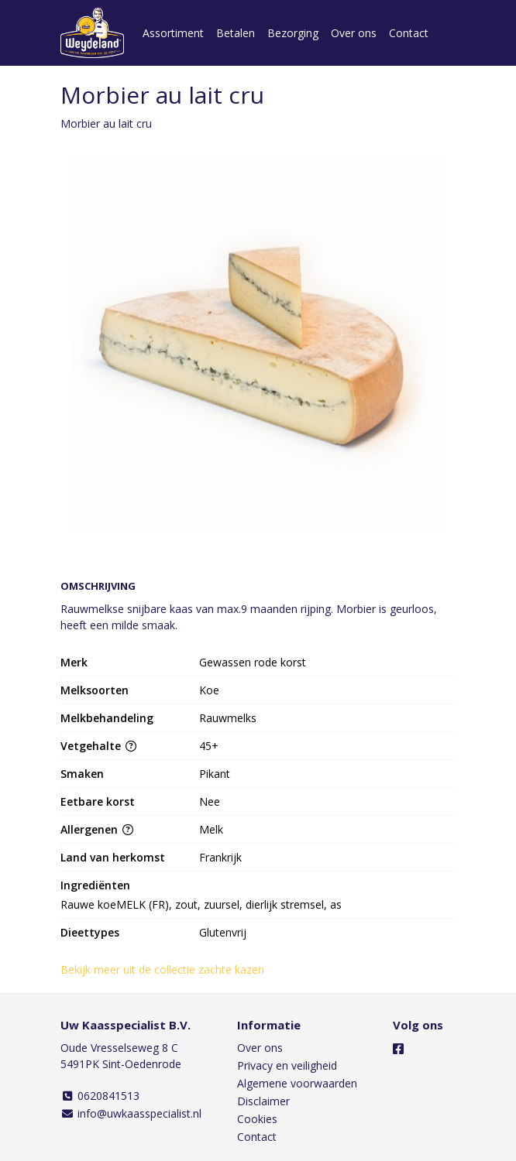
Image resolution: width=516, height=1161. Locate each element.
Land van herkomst (112, 857)
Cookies (257, 1118)
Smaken (82, 773)
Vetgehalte (98, 745)
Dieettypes (89, 932)
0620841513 (99, 1095)
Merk (74, 662)
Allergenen (96, 829)
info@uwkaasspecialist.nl (130, 1113)
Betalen (235, 33)
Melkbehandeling (106, 718)
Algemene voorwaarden (297, 1083)
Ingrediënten (95, 885)
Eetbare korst (97, 801)
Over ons (354, 33)
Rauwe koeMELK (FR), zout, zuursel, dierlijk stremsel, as (201, 904)
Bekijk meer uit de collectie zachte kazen (169, 969)
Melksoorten (94, 690)
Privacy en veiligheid (287, 1065)
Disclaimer (263, 1101)
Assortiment (173, 33)
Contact (408, 33)
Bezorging (292, 33)
